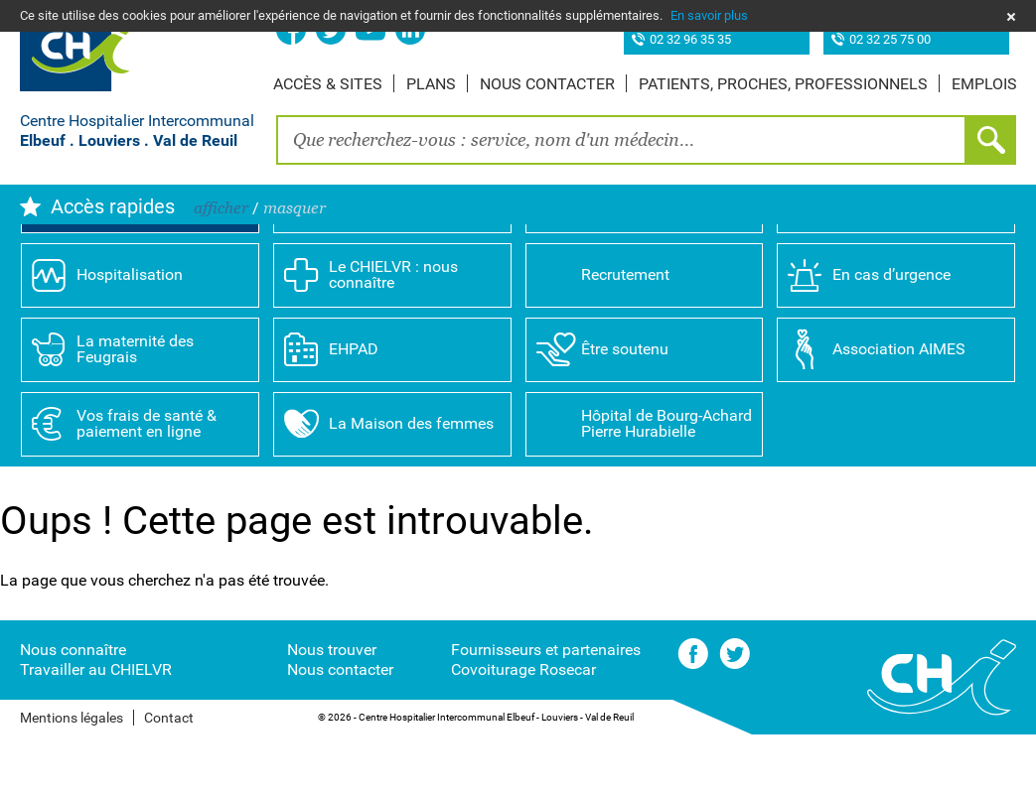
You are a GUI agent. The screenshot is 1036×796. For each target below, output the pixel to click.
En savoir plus (709, 15)
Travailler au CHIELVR (96, 730)
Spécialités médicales (657, 260)
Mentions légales (71, 778)
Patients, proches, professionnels (783, 83)
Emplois (984, 83)
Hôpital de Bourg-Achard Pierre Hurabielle (666, 483)
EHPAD (353, 409)
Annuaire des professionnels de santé (412, 260)
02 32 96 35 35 (690, 40)
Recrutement (625, 335)
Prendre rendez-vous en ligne (157, 260)
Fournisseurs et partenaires (546, 710)
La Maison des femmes (411, 483)
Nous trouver (331, 710)
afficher (221, 208)
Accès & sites (327, 83)
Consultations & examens (888, 260)
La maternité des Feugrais (135, 409)
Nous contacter (547, 83)
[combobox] (621, 140)
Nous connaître (73, 710)
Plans (431, 83)
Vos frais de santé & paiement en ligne (146, 483)
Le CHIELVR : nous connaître (393, 335)
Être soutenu (624, 409)
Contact (169, 778)
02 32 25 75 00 (890, 40)
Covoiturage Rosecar (523, 730)
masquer (294, 208)
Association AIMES (898, 409)
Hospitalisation (129, 335)
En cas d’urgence (891, 335)
